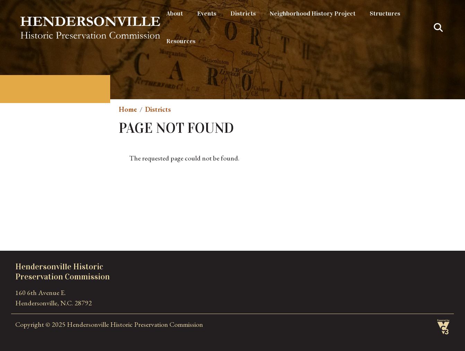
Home (128, 109)
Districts (243, 13)
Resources (180, 41)
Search (438, 27)
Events (206, 13)
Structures (385, 13)
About (174, 13)
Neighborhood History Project (313, 13)
